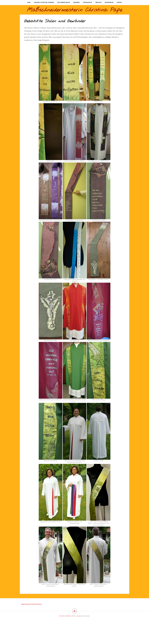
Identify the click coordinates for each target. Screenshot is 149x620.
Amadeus (79, 616)
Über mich (98, 2)
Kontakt (119, 2)
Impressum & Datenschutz (31, 604)
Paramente (76, 2)
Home (28, 2)
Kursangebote (87, 2)
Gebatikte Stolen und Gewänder (44, 2)
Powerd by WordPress (65, 616)
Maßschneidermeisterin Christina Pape (74, 10)
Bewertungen (109, 2)
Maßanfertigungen (63, 2)
